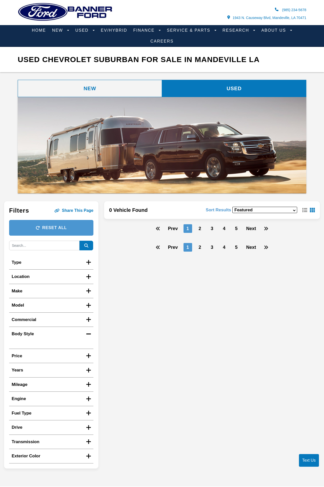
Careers (161, 41)
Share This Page (74, 210)
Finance (144, 30)
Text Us (309, 460)
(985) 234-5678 (290, 10)
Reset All (51, 228)
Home (39, 30)
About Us (274, 30)
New (58, 30)
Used (82, 30)
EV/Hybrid (114, 30)
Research (236, 30)
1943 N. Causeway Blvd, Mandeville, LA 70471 (266, 17)
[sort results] (264, 210)
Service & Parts (189, 30)
